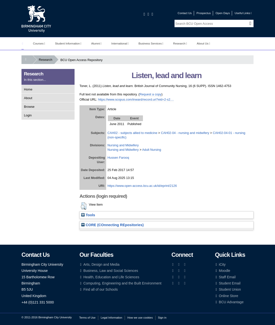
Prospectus (203, 13)
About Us (203, 43)
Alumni (96, 43)
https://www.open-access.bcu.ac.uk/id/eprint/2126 (142, 186)
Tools (88, 215)
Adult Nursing (151, 150)
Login (28, 115)
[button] (83, 206)
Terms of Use (87, 317)
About (28, 98)
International (120, 43)
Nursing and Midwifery (123, 145)
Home (28, 89)
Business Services (150, 43)
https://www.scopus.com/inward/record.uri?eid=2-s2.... (136, 99)
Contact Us (185, 13)
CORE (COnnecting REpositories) (112, 225)
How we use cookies (140, 317)
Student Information (68, 43)
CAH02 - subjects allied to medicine (132, 133)
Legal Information (111, 317)
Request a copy (150, 94)
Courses (39, 43)
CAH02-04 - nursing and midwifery (185, 133)
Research (180, 43)
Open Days (223, 13)
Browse (29, 106)
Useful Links (243, 13)
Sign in (162, 317)
